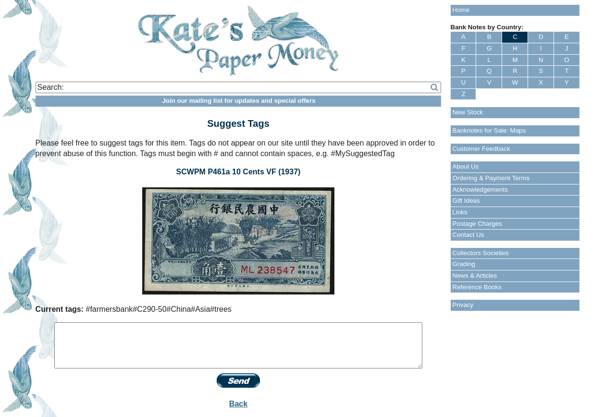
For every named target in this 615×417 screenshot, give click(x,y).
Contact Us (468, 234)
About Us (466, 166)
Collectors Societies (481, 253)
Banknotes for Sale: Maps (489, 130)
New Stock (468, 112)
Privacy (463, 304)
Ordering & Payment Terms (491, 178)
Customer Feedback (481, 148)
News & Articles (475, 275)
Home (461, 9)
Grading (464, 264)
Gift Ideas (466, 200)
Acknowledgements (480, 189)
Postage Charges (477, 223)
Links (460, 212)
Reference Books (477, 287)
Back (238, 404)
